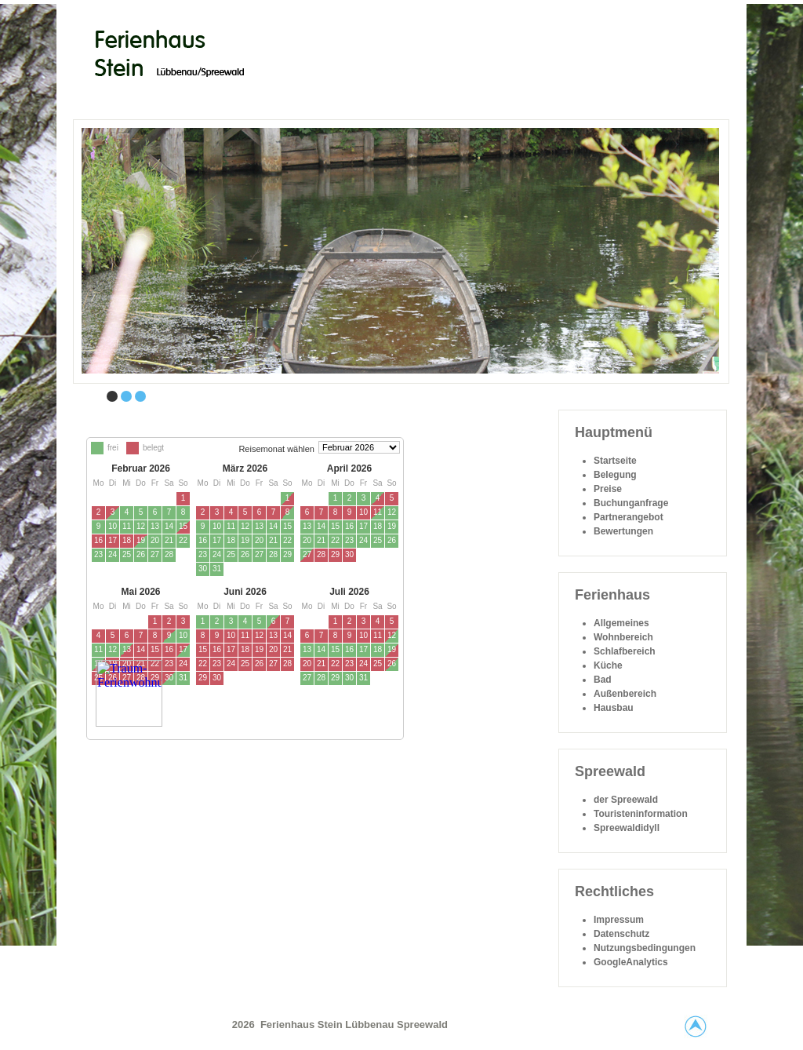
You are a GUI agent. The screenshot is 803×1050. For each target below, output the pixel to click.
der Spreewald (626, 799)
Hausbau (614, 707)
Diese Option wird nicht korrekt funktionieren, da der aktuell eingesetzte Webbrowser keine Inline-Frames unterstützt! (311, 619)
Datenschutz (621, 933)
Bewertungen (623, 531)
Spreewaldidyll (626, 827)
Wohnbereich (623, 637)
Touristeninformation (641, 813)
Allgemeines (621, 623)
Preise (608, 488)
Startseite (615, 460)
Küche (608, 665)
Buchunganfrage (631, 503)
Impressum (619, 919)
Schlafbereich (625, 651)
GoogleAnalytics (631, 962)
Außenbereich (625, 693)
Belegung (615, 474)
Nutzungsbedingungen (645, 947)
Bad (603, 679)
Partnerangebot (628, 517)
